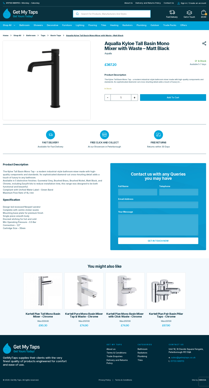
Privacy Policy (105, 378)
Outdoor (155, 25)
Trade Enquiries (114, 355)
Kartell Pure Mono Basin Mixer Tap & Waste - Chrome (84, 314)
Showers (38, 25)
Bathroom (24, 25)
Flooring (92, 25)
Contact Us (169, 3)
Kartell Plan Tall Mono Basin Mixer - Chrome (43, 314)
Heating (114, 25)
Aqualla (108, 53)
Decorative (52, 25)
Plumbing (141, 25)
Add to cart (173, 97)
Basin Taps (56, 35)
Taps (43, 35)
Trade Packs (169, 25)
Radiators (127, 25)
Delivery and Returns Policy (148, 3)
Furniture (67, 25)
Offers (183, 25)
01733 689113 (177, 359)
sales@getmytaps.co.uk (183, 356)
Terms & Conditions (116, 351)
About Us (128, 3)
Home (5, 35)
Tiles (103, 25)
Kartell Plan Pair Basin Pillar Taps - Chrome (166, 314)
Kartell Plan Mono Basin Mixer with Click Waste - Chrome (125, 314)
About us (111, 347)
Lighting (80, 25)
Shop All (7, 25)
